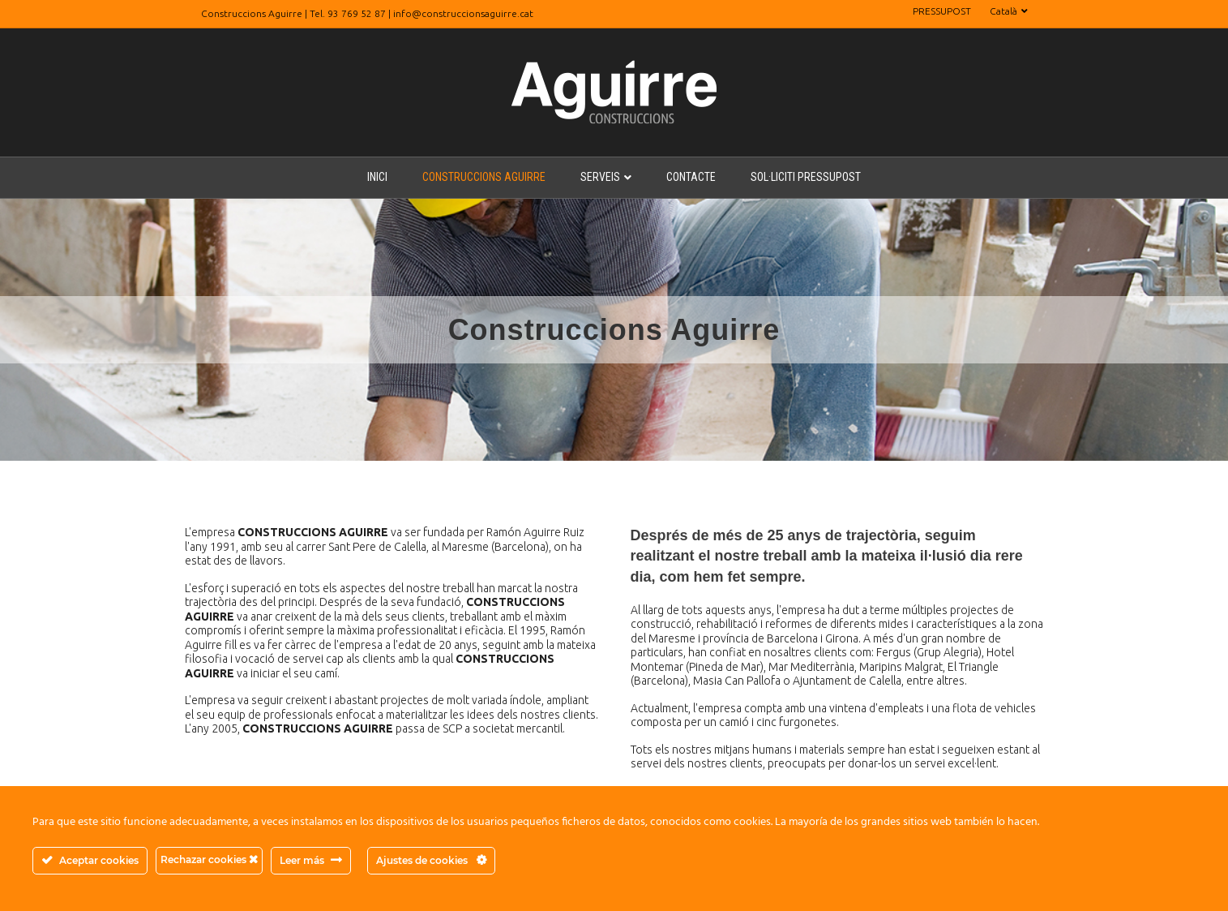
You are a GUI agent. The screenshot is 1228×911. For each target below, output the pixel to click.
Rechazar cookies (209, 859)
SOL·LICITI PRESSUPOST (806, 176)
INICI (377, 176)
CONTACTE (691, 176)
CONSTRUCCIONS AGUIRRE (484, 176)
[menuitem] (1009, 11)
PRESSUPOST (942, 11)
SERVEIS (600, 176)
